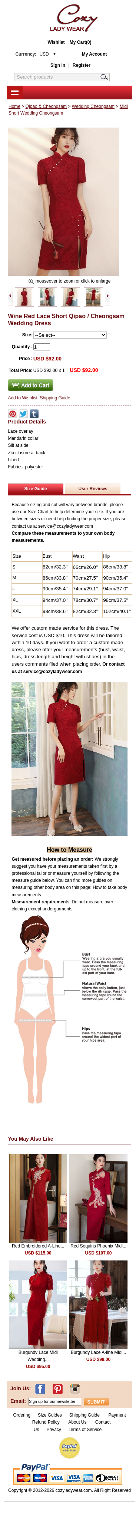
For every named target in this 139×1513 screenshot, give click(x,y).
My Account (94, 54)
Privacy (53, 1429)
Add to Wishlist (22, 397)
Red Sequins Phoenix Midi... (98, 1246)
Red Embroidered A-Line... (38, 1246)
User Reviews (93, 488)
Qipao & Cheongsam (46, 106)
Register (81, 65)
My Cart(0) (81, 42)
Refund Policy (46, 1422)
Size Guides (50, 1415)
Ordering (21, 1415)
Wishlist (56, 42)
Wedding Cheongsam (93, 106)
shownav (15, 92)
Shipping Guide (55, 397)
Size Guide (35, 488)
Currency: (32, 54)
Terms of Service (85, 1429)
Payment (117, 1415)
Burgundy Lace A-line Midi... (98, 1352)
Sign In (57, 65)
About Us (78, 1422)
